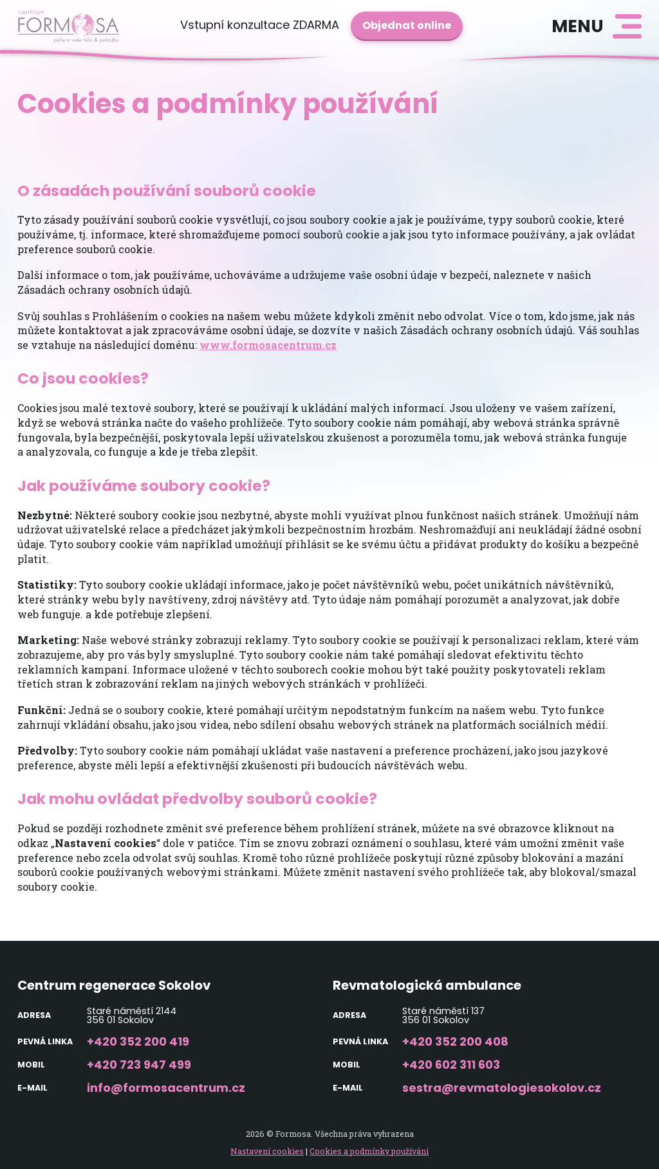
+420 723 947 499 (139, 1065)
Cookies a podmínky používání (369, 1151)
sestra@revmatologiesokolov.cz (501, 1088)
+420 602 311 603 (451, 1065)
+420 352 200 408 (455, 1041)
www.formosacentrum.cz (268, 345)
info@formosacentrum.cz (166, 1088)
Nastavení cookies (267, 1151)
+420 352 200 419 (138, 1041)
